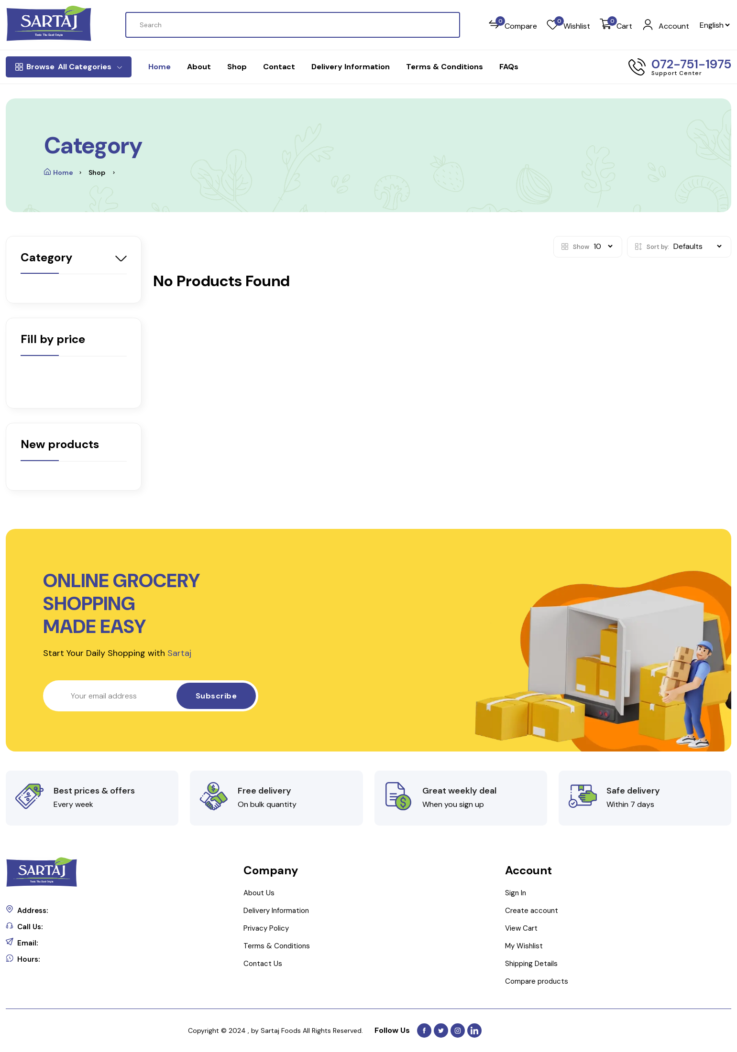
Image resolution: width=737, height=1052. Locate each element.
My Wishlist (524, 946)
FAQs (508, 67)
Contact (279, 67)
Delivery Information (350, 67)
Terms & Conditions (444, 67)
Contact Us (262, 963)
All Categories (68, 66)
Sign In (515, 893)
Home (159, 67)
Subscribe (216, 696)
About (199, 67)
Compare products (536, 981)
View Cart (521, 928)
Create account (531, 910)
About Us (259, 893)
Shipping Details (531, 963)
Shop (237, 67)
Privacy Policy (266, 928)
